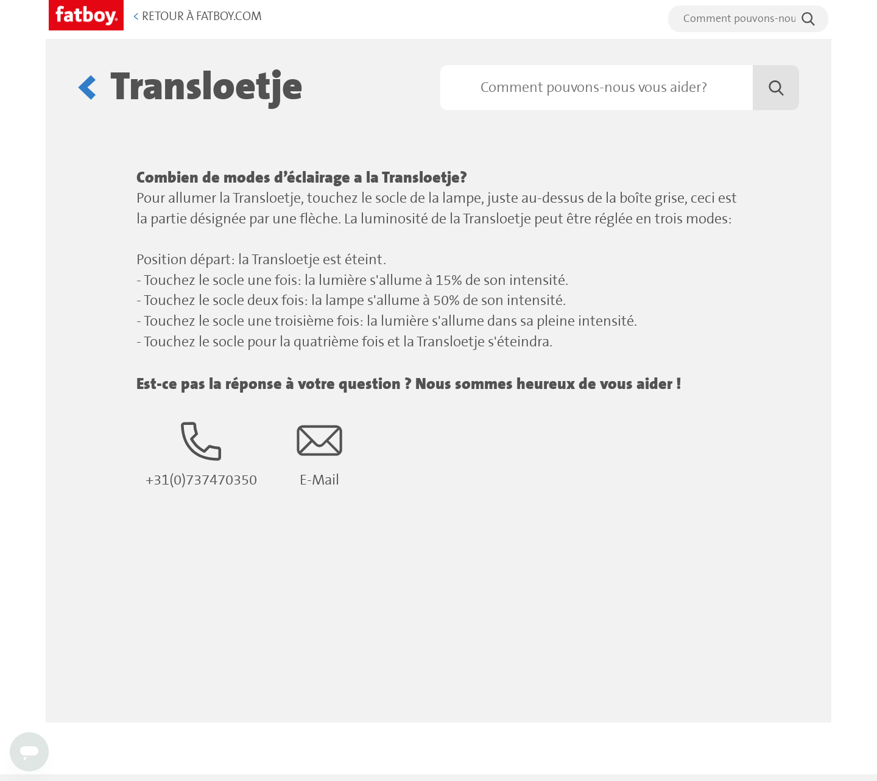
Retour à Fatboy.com (197, 17)
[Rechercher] (619, 87)
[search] (748, 18)
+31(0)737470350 (201, 453)
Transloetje (206, 87)
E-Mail (319, 453)
